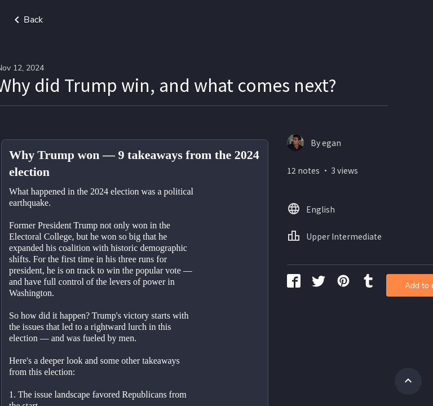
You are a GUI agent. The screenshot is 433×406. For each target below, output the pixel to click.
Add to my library (381, 194)
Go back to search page (108, 20)
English (399, 25)
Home (355, 25)
